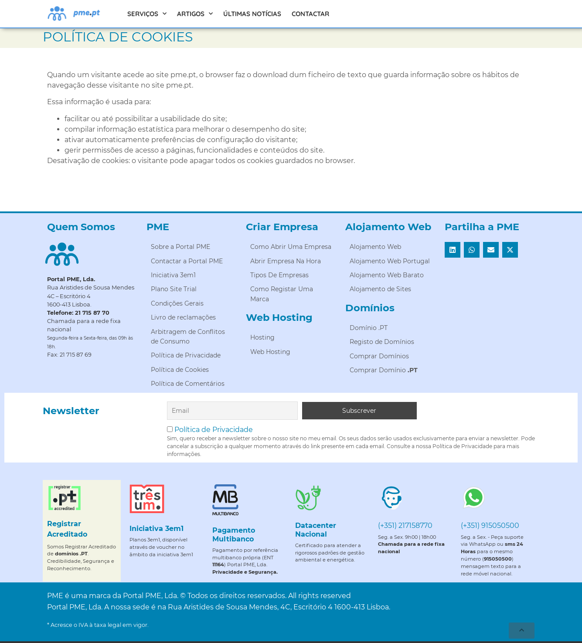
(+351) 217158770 (405, 525)
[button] (452, 250)
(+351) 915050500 (490, 525)
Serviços (147, 13)
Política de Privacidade (213, 429)
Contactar (310, 14)
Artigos (195, 13)
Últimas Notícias (252, 14)
